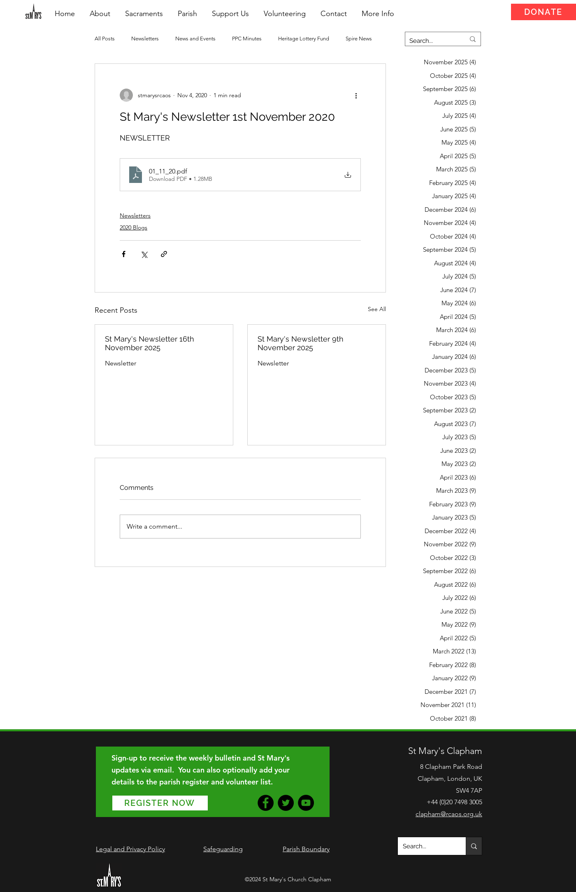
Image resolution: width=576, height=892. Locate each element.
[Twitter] (286, 803)
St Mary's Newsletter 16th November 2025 (149, 343)
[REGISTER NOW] (160, 803)
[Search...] (431, 40)
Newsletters (145, 38)
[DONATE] (543, 12)
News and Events (195, 38)
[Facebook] (266, 803)
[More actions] (356, 95)
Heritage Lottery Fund (303, 38)
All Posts (105, 38)
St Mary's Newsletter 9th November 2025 (301, 343)
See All (377, 309)
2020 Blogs (133, 227)
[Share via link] (164, 254)
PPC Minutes (247, 38)
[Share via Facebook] (124, 254)
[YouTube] (306, 803)
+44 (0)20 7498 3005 (454, 802)
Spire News (359, 38)
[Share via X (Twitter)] (144, 254)
